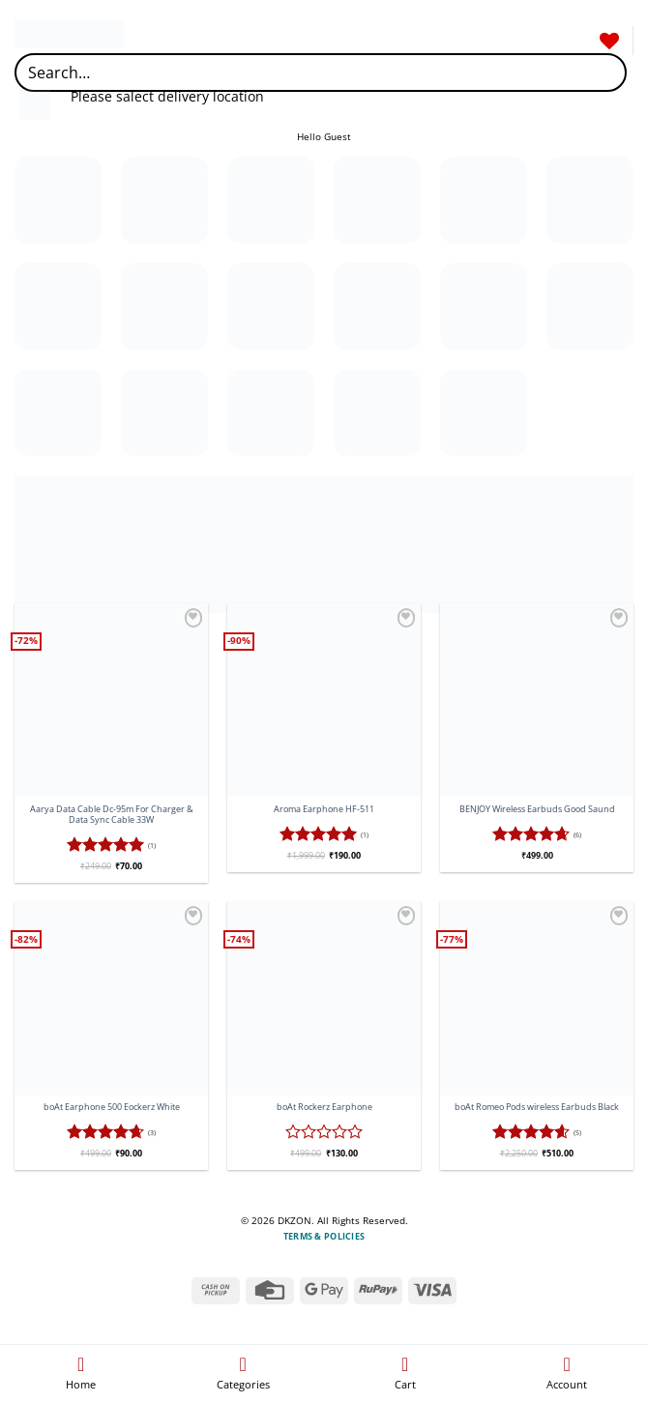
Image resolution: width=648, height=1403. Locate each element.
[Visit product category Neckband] (58, 306)
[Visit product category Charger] (589, 306)
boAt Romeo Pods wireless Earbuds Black (537, 1107)
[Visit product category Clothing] (58, 200)
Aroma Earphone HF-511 (324, 809)
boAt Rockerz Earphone (324, 1107)
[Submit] (605, 72)
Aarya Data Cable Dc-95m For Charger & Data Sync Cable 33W (111, 815)
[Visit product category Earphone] (270, 200)
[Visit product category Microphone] (164, 412)
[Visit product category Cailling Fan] (483, 306)
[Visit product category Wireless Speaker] (483, 412)
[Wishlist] (609, 40)
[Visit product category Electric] (377, 200)
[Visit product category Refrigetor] (270, 306)
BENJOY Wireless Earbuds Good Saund (537, 809)
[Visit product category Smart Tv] (377, 306)
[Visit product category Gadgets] (589, 200)
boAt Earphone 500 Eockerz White (112, 1107)
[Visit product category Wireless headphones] (377, 412)
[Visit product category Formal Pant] (483, 200)
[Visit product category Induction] (58, 412)
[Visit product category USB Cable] (270, 412)
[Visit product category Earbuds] (164, 200)
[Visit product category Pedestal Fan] (164, 306)
